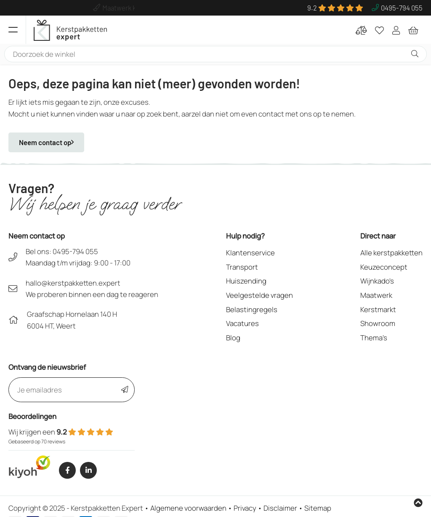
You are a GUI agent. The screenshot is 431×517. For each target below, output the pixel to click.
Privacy (245, 508)
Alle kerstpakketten (391, 252)
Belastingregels (251, 309)
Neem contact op (46, 142)
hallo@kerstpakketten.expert (73, 283)
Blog (233, 337)
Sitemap (317, 508)
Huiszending (246, 281)
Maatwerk (376, 295)
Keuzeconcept (383, 267)
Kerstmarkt (378, 309)
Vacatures (242, 323)
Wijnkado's (377, 281)
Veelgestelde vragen (259, 295)
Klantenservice (250, 252)
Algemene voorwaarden (188, 508)
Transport (242, 267)
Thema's (373, 337)
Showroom (377, 323)
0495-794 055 (75, 251)
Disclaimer (280, 508)
